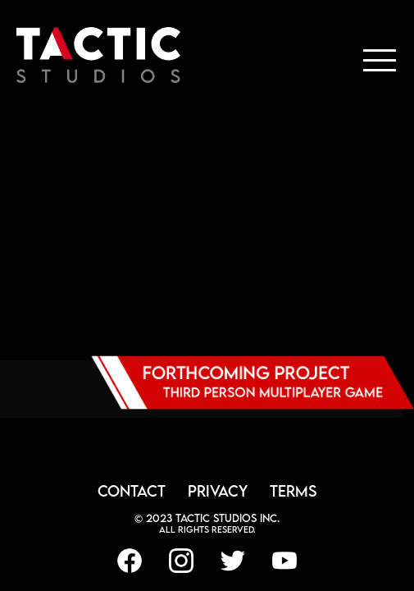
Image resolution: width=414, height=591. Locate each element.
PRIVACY (218, 491)
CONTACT (132, 491)
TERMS (293, 491)
